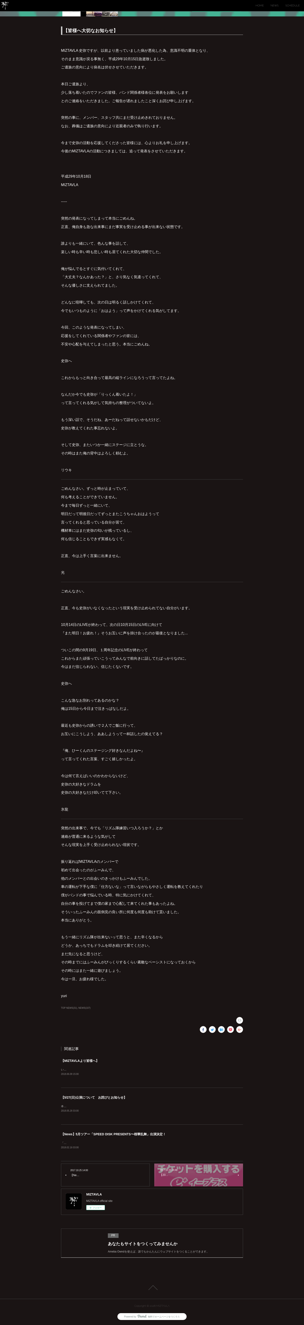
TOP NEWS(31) (69, 1008)
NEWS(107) (85, 1008)
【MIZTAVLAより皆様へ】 (80, 1061)
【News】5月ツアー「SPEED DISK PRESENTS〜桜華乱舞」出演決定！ (113, 1135)
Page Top (152, 1288)
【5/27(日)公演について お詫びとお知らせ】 (94, 1098)
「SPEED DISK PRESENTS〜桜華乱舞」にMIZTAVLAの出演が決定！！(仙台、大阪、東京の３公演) (122, 1143)
